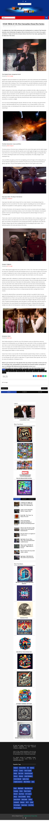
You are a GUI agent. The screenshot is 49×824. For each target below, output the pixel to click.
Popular (17, 503)
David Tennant (28, 777)
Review (15, 774)
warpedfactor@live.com (18, 764)
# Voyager (41, 374)
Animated (16, 806)
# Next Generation (21, 374)
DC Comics (28, 798)
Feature (16, 772)
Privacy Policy (34, 820)
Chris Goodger (10, 78)
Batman (21, 780)
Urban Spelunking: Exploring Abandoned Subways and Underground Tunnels (24, 527)
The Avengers (17, 812)
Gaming (16, 795)
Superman (24, 809)
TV (28, 772)
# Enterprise (25, 372)
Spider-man (26, 783)
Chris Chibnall (17, 783)
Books (15, 777)
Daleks (30, 803)
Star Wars (21, 798)
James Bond (17, 803)
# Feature (31, 372)
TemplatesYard (26, 820)
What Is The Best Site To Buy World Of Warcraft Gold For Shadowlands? (27, 533)
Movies (32, 772)
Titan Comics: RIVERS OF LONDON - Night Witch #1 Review (26, 550)
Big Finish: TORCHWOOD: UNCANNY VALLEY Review (27, 561)
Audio (31, 806)
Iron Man (31, 809)
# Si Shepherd (29, 374)
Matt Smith (24, 803)
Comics (21, 774)
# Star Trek (35, 374)
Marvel (15, 798)
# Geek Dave (37, 372)
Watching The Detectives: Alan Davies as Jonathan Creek (25, 423)
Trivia (21, 795)
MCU (27, 806)
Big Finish (20, 792)
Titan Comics (27, 795)
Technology (17, 809)
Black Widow (27, 786)
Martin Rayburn (10, 148)
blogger (40, 396)
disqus (8, 396)
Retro (28, 800)
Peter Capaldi (28, 774)
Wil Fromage (9, 268)
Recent (24, 503)
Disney (15, 780)
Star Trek (21, 777)
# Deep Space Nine (18, 372)
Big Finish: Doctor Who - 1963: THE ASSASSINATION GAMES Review (27, 545)
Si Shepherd (9, 201)
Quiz (33, 786)
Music (15, 800)
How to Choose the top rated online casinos (27, 555)
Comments (32, 503)
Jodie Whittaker (28, 780)
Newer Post (4, 392)
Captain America (18, 786)
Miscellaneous (28, 792)
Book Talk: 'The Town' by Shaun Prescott (26, 520)
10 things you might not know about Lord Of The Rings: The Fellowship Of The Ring (23, 508)
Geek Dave (9, 340)
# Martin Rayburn (12, 374)
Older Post (44, 392)
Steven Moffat (22, 800)
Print (15, 792)
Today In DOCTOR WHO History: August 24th (26, 514)
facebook (24, 396)
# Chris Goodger (9, 372)
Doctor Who (22, 772)
